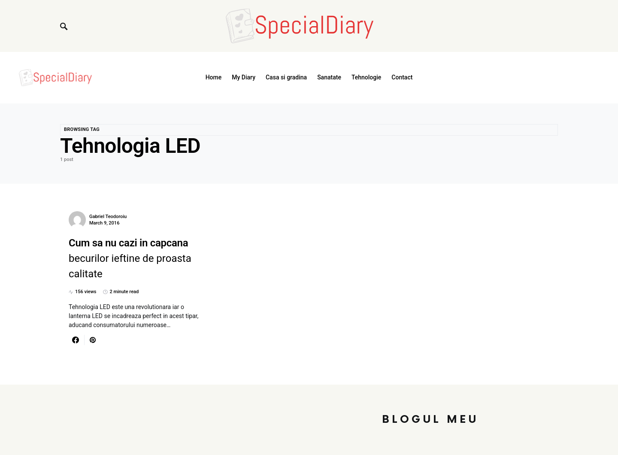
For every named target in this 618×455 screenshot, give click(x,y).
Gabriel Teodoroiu (108, 216)
